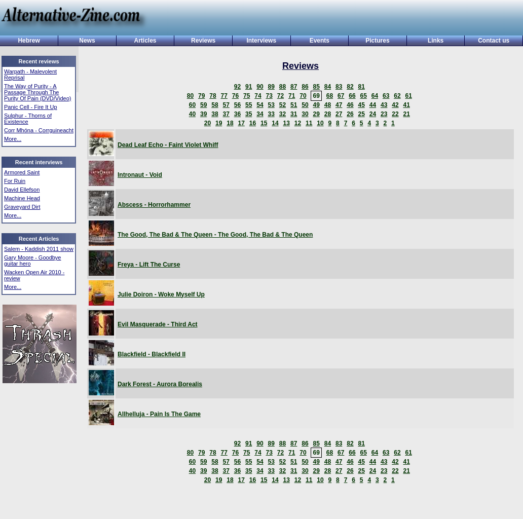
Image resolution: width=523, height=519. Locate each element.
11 (309, 123)
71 (291, 95)
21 (406, 114)
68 (329, 95)
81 (361, 86)
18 (230, 123)
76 (235, 95)
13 (286, 123)
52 (282, 104)
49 (316, 104)
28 (327, 114)
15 (263, 123)
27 (338, 114)
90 (259, 86)
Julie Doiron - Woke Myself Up (161, 294)
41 (406, 104)
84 (327, 86)
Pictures (377, 40)
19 (218, 123)
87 (293, 86)
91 (248, 86)
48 (327, 104)
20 (207, 123)
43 (384, 104)
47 (338, 104)
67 (341, 95)
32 (282, 114)
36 (237, 114)
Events (319, 40)
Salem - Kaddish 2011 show (38, 249)
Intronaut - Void (140, 174)
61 (408, 95)
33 (271, 114)
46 (350, 104)
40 (192, 114)
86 (305, 86)
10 (320, 123)
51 (293, 104)
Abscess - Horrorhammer (154, 204)
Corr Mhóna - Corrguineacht (38, 130)
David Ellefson (22, 190)
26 (350, 114)
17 (241, 123)
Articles (145, 40)
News (87, 40)
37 (225, 114)
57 (225, 104)
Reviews (203, 40)
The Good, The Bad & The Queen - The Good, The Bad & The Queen (215, 234)
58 (214, 104)
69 (316, 95)
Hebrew (29, 40)
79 (201, 95)
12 (297, 123)
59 (203, 104)
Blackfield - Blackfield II (151, 354)
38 (214, 114)
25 (361, 114)
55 (248, 104)
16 (252, 123)
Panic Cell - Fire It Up (30, 107)
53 (271, 104)
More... (12, 139)
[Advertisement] (331, 19)
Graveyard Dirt (22, 207)
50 (305, 104)
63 (386, 95)
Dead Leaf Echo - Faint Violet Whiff (168, 145)
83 (338, 86)
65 (363, 95)
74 (257, 95)
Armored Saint (22, 172)
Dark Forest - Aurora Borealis (160, 384)
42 (395, 104)
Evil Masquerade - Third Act (158, 324)
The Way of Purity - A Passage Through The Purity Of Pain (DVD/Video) (37, 92)
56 (237, 104)
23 (384, 114)
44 (372, 104)
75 (246, 95)
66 (352, 95)
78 (212, 95)
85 (316, 86)
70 (303, 95)
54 (259, 104)
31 (293, 114)
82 (350, 86)
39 (203, 114)
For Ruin (14, 181)
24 (372, 114)
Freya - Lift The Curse (149, 264)
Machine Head (22, 198)
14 (275, 123)
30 (305, 114)
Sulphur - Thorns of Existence (28, 119)
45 (361, 104)
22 (395, 114)
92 (237, 86)
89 (271, 86)
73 (269, 95)
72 (280, 95)
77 (223, 95)
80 (190, 95)
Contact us (493, 40)
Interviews (261, 40)
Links (435, 40)
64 (374, 95)
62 (397, 95)
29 (316, 114)
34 (259, 114)
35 (248, 114)
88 (282, 86)
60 (192, 104)
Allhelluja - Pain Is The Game (159, 414)
